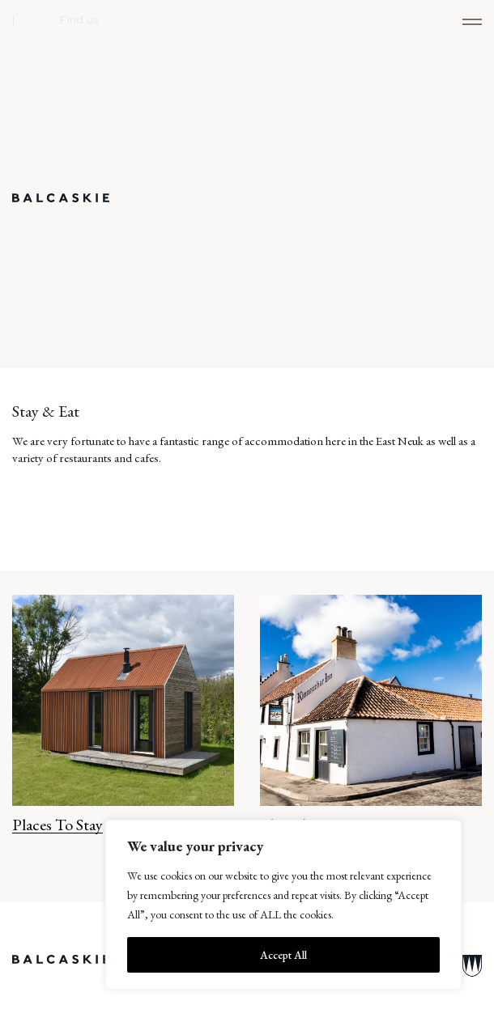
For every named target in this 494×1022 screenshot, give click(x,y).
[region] (283, 905)
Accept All (283, 955)
